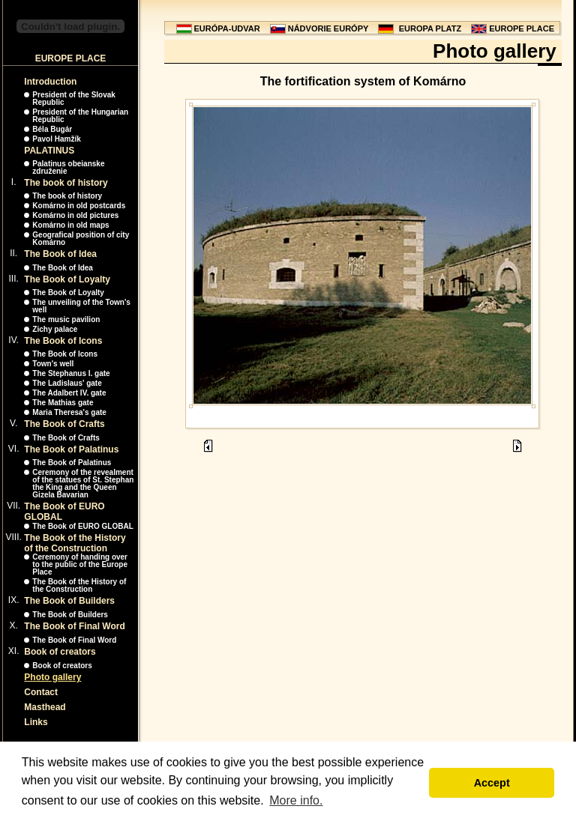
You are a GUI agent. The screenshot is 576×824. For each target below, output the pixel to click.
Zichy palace (54, 329)
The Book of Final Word (74, 626)
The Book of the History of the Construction (74, 543)
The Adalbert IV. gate (69, 393)
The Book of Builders (69, 601)
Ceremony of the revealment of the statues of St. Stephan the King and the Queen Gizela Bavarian (83, 483)
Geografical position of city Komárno (80, 238)
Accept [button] (492, 783)
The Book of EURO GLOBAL (82, 526)
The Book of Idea (60, 254)
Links (35, 722)
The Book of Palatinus (71, 449)
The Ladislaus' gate (66, 383)
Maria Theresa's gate (69, 412)
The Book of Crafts (64, 424)
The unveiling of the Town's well (81, 306)
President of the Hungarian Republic (80, 116)
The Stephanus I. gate (71, 373)
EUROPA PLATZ (430, 28)
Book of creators (59, 651)
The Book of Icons (63, 341)
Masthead (44, 707)
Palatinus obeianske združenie (68, 167)
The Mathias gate (62, 403)
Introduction (50, 81)
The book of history (65, 183)
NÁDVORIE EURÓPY (328, 28)
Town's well (53, 364)
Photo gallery (52, 677)
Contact (41, 692)
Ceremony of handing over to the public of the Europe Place (80, 564)
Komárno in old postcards (78, 206)
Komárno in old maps (70, 225)
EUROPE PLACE (521, 28)
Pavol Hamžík (56, 139)
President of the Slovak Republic (74, 98)
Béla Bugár (52, 129)
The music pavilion (66, 319)
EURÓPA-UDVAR (227, 28)
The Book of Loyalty (67, 279)
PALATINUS (49, 150)
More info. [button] (295, 800)
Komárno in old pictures (75, 215)
